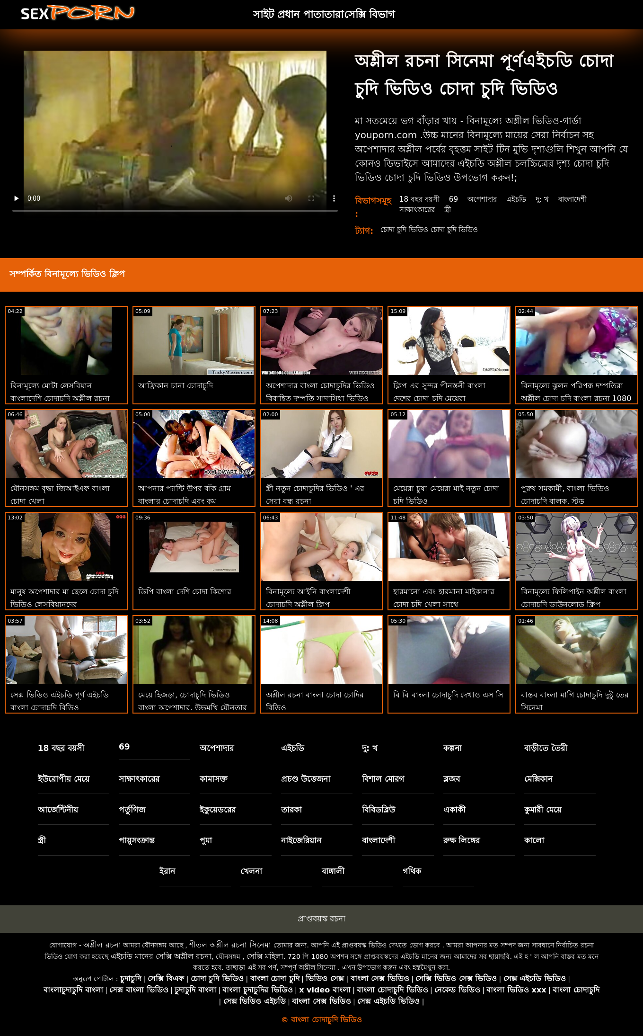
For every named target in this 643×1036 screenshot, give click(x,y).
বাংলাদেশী (581, 199)
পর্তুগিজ (132, 809)
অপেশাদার (486, 199)
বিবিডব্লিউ (378, 809)
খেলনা (251, 871)
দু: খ (549, 199)
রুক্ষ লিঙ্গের (461, 840)
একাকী (454, 809)
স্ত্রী (450, 209)
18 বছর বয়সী (420, 199)
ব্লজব (451, 779)
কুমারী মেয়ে (543, 809)
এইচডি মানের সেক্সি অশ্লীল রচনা (161, 956)
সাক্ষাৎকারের (417, 209)
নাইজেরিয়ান (301, 840)
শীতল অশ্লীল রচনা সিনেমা (230, 944)
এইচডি (522, 199)
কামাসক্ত (214, 779)
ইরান (167, 871)
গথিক (412, 871)
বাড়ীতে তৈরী (545, 748)
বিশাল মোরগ (383, 779)
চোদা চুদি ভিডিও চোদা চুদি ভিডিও (434, 229)
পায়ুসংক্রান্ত (137, 840)
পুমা (206, 840)
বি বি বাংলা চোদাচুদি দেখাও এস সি (448, 694)
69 (456, 199)
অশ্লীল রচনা (102, 944)
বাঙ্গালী (333, 871)
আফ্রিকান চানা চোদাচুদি (175, 385)
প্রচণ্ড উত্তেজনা (305, 779)
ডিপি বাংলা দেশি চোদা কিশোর (184, 591)
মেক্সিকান (538, 779)
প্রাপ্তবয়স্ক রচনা (321, 918)
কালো (534, 840)
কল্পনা (452, 748)
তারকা (291, 809)
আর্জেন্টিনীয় (58, 809)
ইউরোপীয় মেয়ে (63, 779)
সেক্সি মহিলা (265, 956)
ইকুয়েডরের (218, 809)
